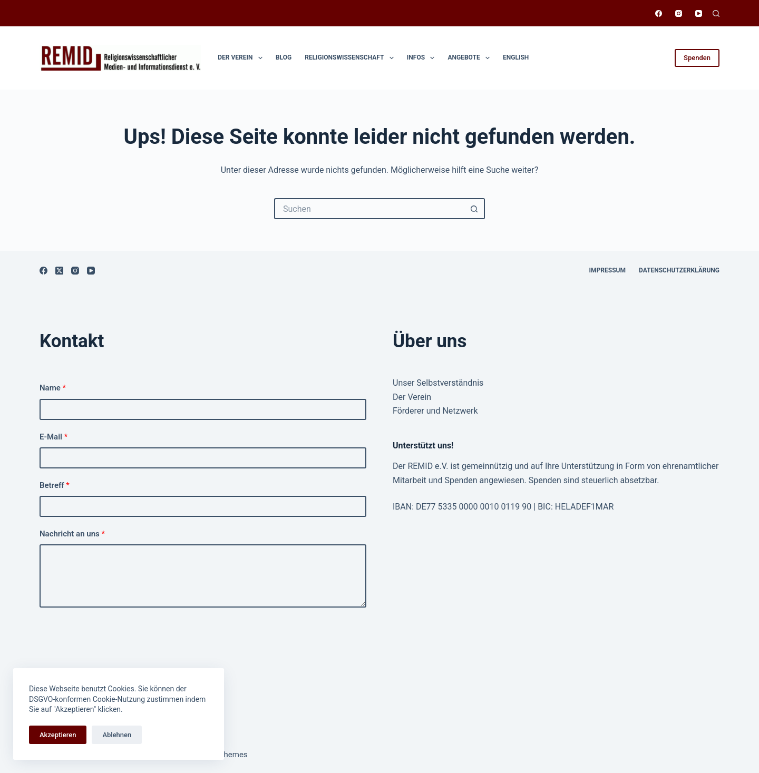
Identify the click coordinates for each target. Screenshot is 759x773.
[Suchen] (716, 13)
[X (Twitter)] (59, 271)
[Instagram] (678, 13)
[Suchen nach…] (369, 208)
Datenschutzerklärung (679, 270)
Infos (423, 58)
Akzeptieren (58, 735)
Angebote (470, 58)
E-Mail (53, 437)
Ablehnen (116, 735)
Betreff (55, 485)
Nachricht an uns (72, 534)
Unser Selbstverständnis (438, 383)
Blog (283, 57)
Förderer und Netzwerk (435, 411)
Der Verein (242, 58)
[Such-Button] (474, 208)
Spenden (697, 58)
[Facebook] (658, 13)
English (516, 57)
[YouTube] (698, 13)
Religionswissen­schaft (351, 58)
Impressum (607, 270)
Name (53, 388)
